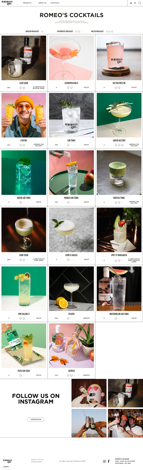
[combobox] (131, 3)
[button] (27, 3)
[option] (135, 3)
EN (131, 3)
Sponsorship (36, 462)
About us (42, 3)
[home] (8, 3)
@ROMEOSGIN (35, 419)
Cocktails (55, 3)
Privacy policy (37, 459)
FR (135, 3)
